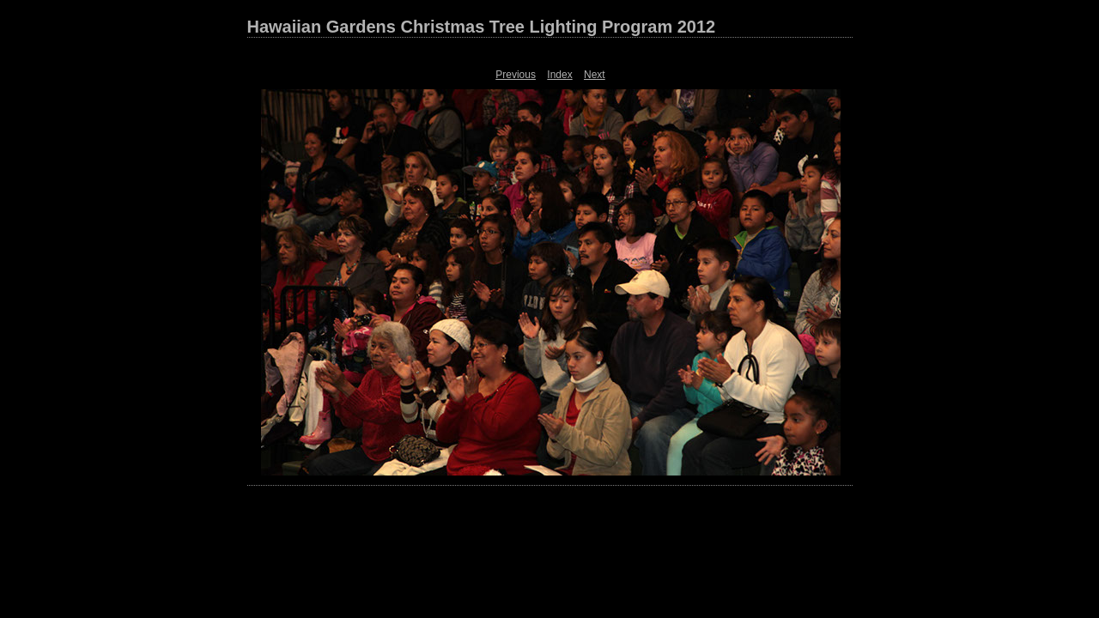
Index (559, 75)
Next (594, 75)
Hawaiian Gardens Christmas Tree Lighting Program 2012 (481, 26)
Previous (515, 75)
